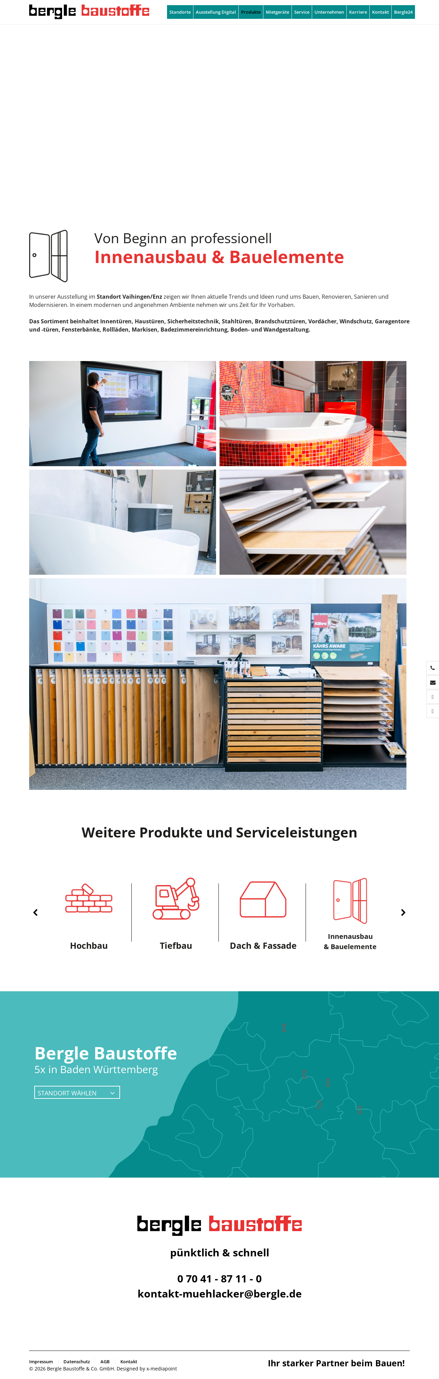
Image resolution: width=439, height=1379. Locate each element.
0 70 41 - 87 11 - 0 (219, 1278)
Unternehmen (329, 12)
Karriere (358, 12)
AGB (105, 1361)
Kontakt (380, 12)
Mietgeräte (277, 12)
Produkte (251, 12)
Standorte (180, 12)
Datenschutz (76, 1361)
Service (301, 12)
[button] (35, 912)
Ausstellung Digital (216, 12)
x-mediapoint (161, 1368)
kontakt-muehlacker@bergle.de (220, 1294)
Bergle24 (403, 12)
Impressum (41, 1361)
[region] (219, 912)
